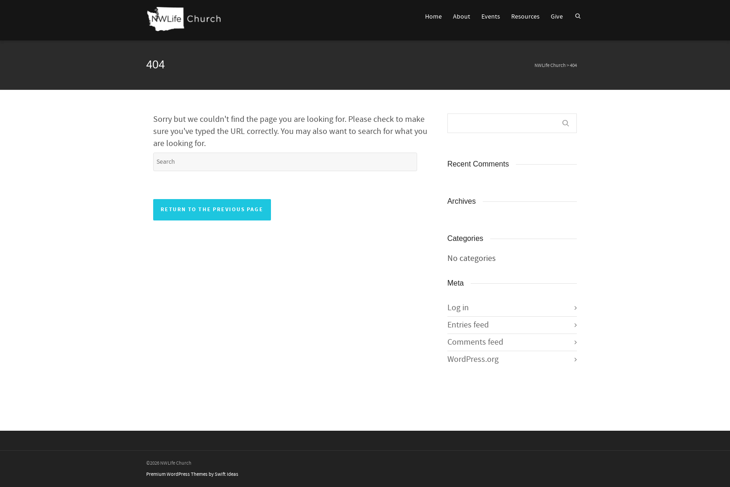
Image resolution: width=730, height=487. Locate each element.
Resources (525, 17)
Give (557, 17)
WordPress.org (473, 359)
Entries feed (468, 325)
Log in (458, 307)
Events (490, 17)
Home (433, 17)
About (461, 17)
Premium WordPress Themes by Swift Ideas (192, 474)
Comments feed (475, 342)
